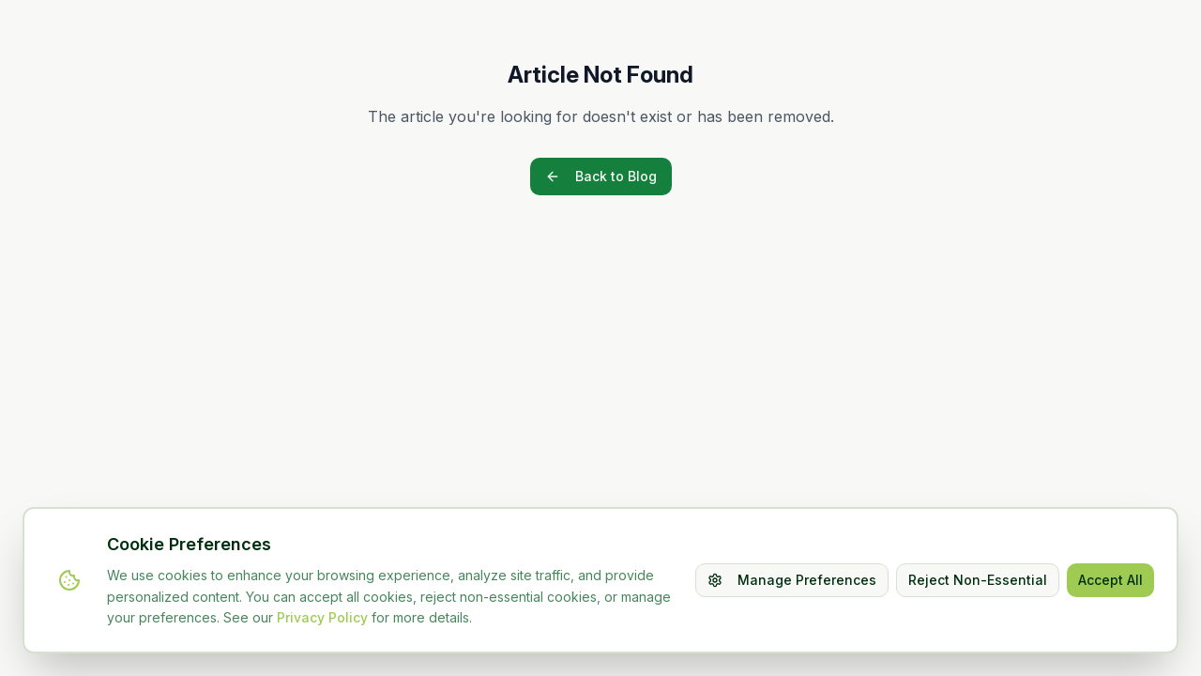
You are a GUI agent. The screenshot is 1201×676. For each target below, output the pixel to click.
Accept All (1110, 580)
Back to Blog (601, 176)
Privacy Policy (322, 617)
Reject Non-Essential (977, 580)
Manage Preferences (791, 580)
